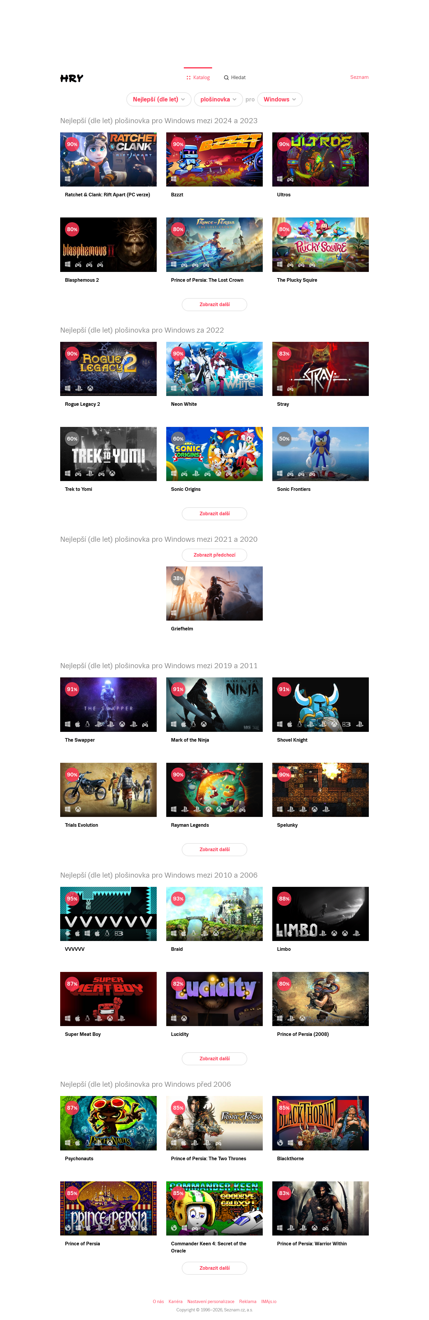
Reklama (248, 1301)
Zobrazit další (215, 304)
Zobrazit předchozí (214, 555)
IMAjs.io (268, 1301)
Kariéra (176, 1301)
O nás (158, 1301)
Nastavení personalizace (210, 1301)
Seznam (359, 77)
